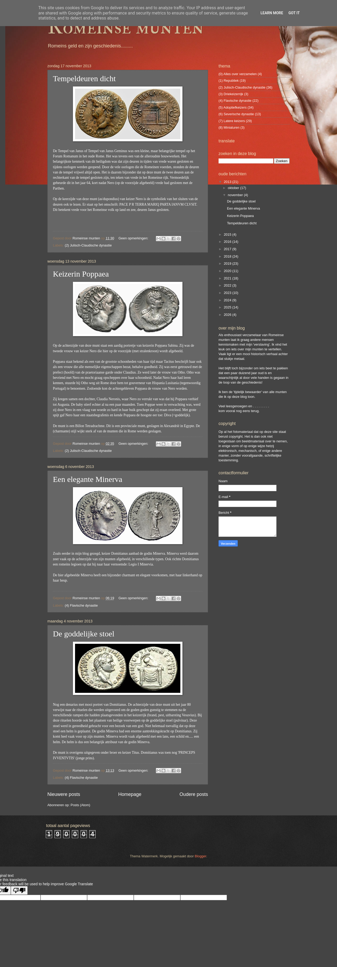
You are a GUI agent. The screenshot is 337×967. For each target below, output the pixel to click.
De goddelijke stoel (83, 633)
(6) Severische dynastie (236, 114)
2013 (228, 182)
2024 (228, 300)
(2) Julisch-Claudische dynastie (88, 245)
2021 (228, 278)
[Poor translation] (19, 890)
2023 (228, 293)
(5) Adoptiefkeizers (233, 107)
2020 (228, 271)
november (236, 195)
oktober (234, 188)
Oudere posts (194, 794)
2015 (228, 234)
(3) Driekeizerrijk (231, 94)
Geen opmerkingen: (133, 238)
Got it (294, 13)
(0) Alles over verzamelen (238, 74)
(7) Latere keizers (232, 121)
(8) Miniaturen (229, 127)
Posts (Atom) (80, 805)
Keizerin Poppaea (81, 273)
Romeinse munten (125, 27)
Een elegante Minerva (87, 479)
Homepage (129, 794)
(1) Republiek (229, 81)
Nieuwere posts (63, 794)
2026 (228, 315)
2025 (228, 307)
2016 (228, 242)
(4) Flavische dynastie (81, 605)
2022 (228, 285)
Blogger (200, 856)
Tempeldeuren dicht (84, 78)
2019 (228, 263)
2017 (228, 249)
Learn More (271, 13)
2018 (228, 256)
